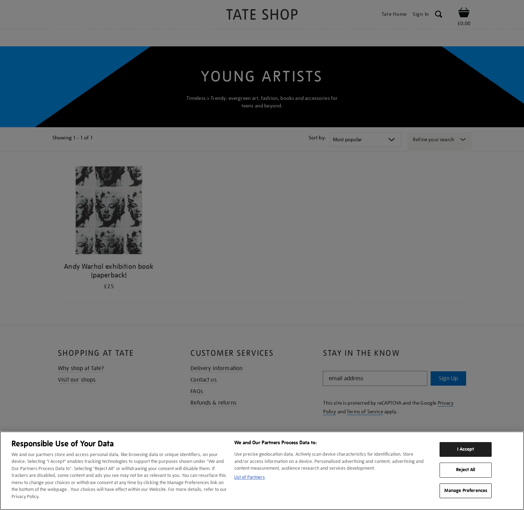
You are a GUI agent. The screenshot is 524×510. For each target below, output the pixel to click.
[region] (262, 470)
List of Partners (249, 477)
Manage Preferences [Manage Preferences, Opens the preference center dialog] (465, 490)
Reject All (465, 470)
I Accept (465, 449)
